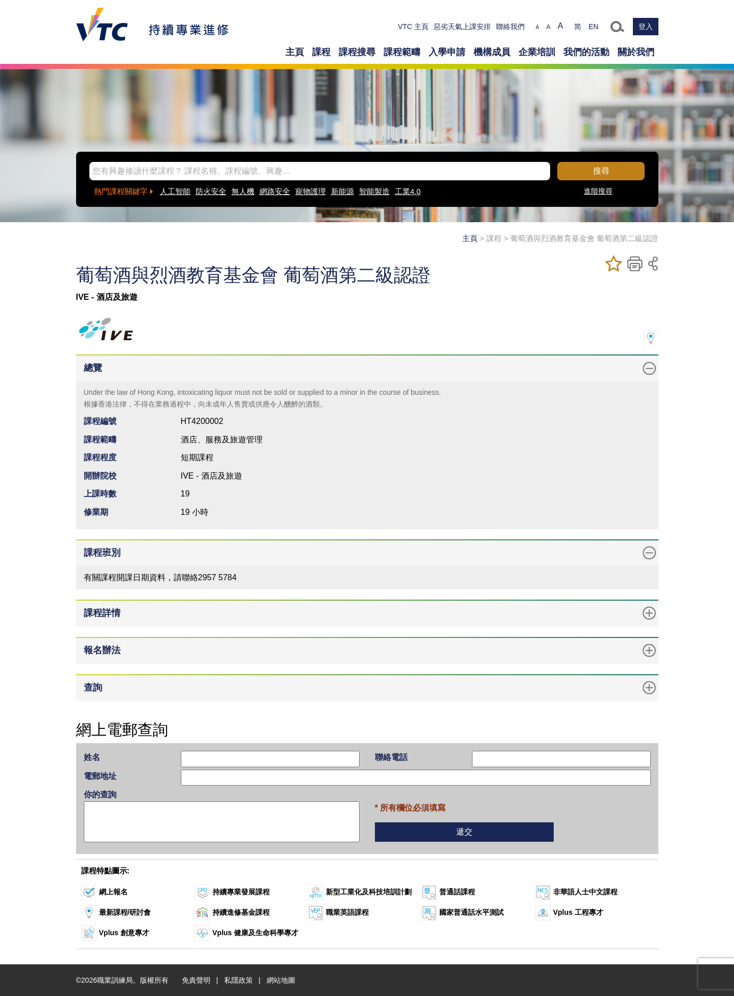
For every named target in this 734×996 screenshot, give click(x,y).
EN (593, 26)
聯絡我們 (510, 26)
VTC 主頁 (413, 26)
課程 (321, 52)
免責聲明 (196, 980)
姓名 (92, 757)
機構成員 (491, 52)
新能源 (342, 191)
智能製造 (374, 191)
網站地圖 (281, 980)
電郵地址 (100, 776)
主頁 (295, 52)
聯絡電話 (391, 757)
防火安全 (211, 191)
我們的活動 (586, 52)
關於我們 (636, 52)
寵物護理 (310, 191)
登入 (645, 26)
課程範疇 (402, 52)
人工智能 (175, 191)
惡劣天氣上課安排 (462, 26)
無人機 (242, 191)
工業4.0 (408, 191)
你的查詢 (100, 794)
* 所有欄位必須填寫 (410, 807)
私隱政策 (238, 980)
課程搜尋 (357, 52)
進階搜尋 (598, 191)
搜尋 (601, 171)
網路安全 (274, 191)
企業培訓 (536, 52)
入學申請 (447, 52)
